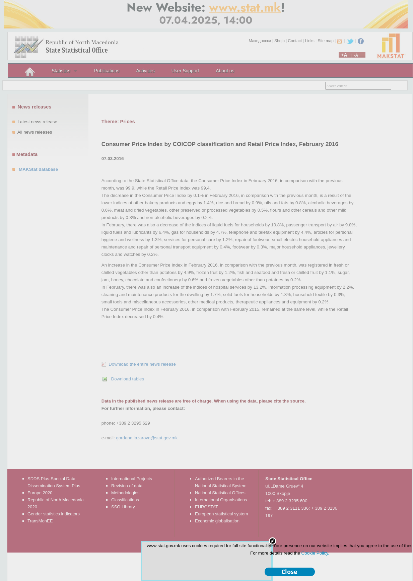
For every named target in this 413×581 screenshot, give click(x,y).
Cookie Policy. (315, 553)
